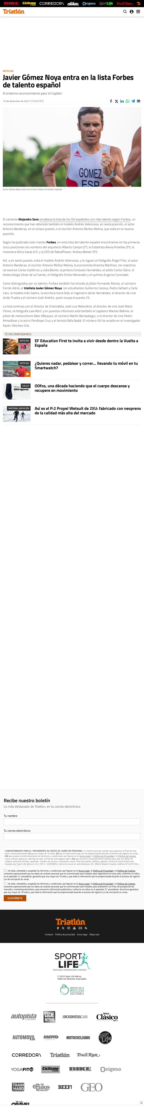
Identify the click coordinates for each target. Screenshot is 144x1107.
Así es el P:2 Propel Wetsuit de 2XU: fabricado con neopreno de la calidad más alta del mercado (88, 410)
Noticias (8, 71)
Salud (25, 385)
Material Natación (18, 408)
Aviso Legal (85, 856)
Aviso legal (82, 934)
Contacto (49, 934)
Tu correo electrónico (17, 830)
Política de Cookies (127, 856)
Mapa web (94, 934)
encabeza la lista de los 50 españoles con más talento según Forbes (85, 219)
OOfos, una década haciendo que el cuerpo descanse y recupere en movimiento (82, 388)
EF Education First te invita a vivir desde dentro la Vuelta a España (86, 342)
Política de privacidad (65, 934)
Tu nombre (10, 815)
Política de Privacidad (104, 856)
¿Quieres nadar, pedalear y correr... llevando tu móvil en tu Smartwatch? (86, 365)
